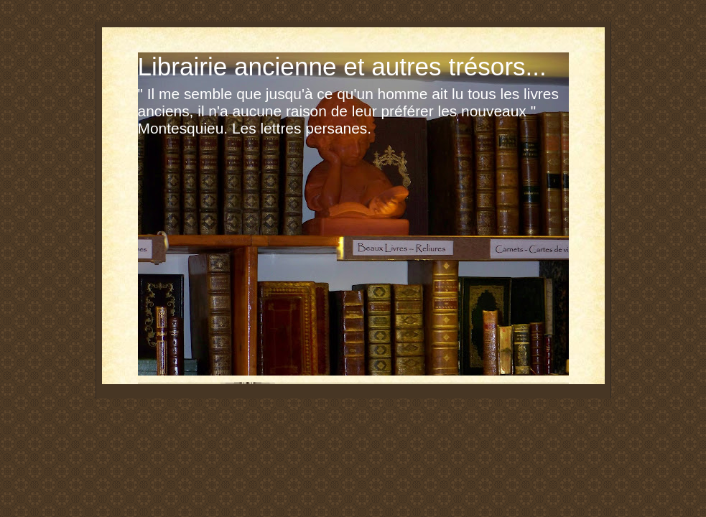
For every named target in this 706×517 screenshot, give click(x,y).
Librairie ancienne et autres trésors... (342, 66)
